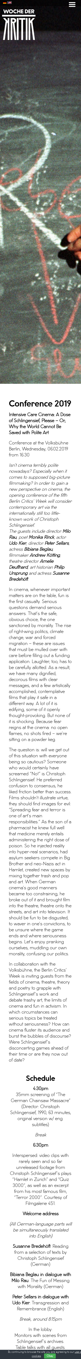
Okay (50, 1356)
